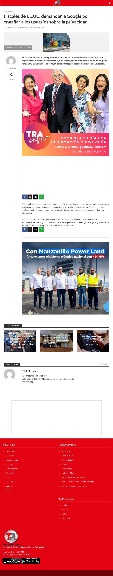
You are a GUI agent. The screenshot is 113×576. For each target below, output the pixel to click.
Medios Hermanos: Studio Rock (74, 486)
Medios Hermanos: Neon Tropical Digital (78, 482)
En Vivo (64, 464)
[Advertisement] (66, 173)
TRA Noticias (24, 27)
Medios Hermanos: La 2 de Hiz (74, 477)
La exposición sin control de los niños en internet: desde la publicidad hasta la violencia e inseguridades (56, 339)
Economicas (10, 482)
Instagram (66, 518)
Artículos (9, 486)
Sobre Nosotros (68, 455)
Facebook (65, 505)
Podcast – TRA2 (68, 473)
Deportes (9, 464)
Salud (8, 477)
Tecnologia (8, 11)
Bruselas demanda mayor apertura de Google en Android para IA (92, 339)
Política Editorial (68, 460)
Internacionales (12, 460)
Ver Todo (104, 364)
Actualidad (10, 455)
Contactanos (67, 468)
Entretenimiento (12, 468)
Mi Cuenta (66, 451)
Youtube (65, 509)
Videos (8, 490)
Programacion (11, 451)
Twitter (64, 514)
